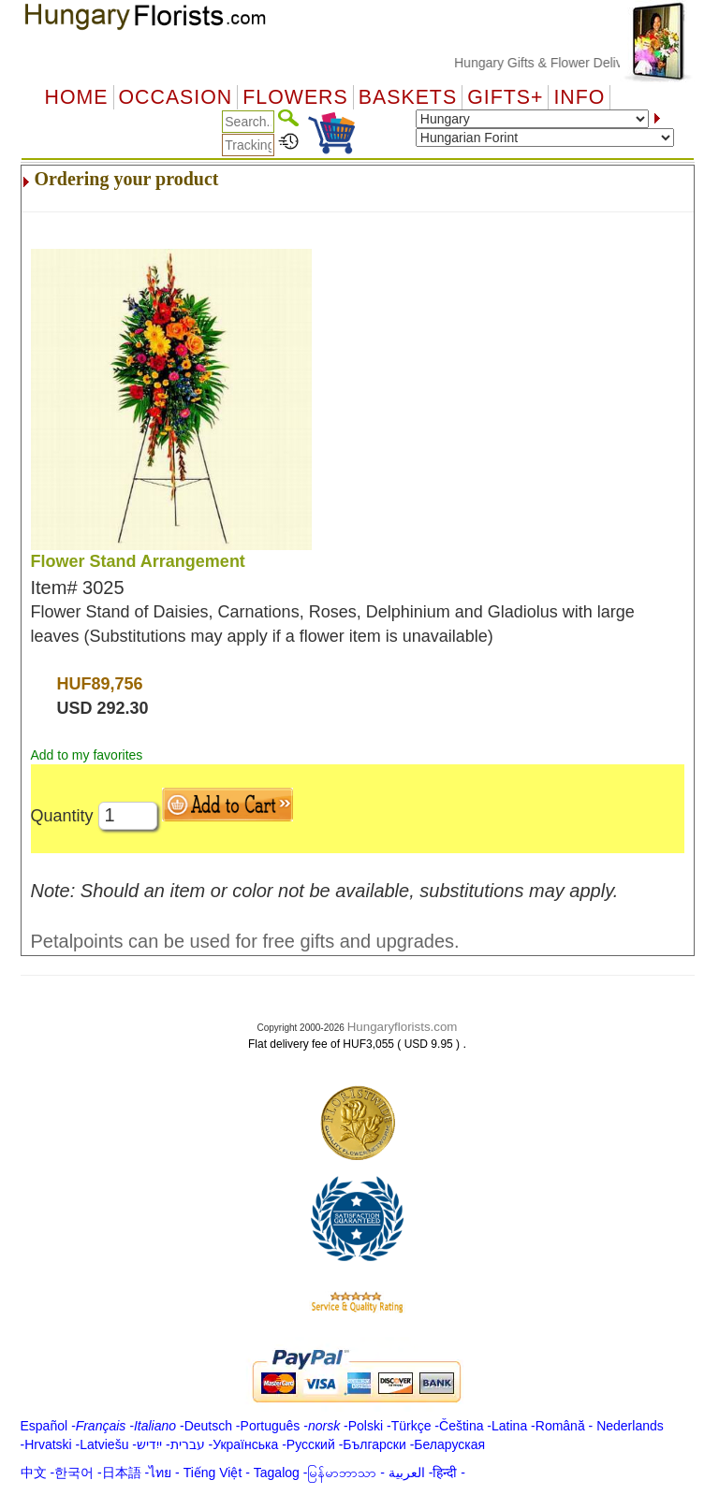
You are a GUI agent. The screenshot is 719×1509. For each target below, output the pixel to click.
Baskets (408, 97)
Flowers (294, 97)
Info (579, 97)
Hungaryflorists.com (402, 1027)
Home (77, 97)
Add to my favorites (87, 754)
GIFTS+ (505, 97)
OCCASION (176, 97)
